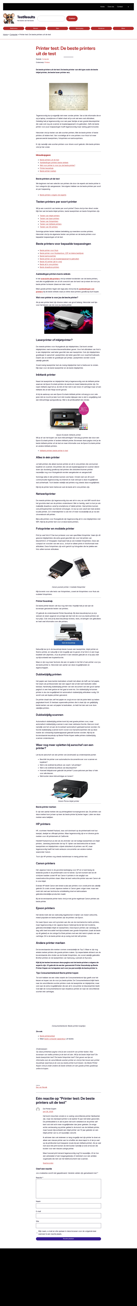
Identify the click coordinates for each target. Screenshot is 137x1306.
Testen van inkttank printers (51, 224)
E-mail (38, 1211)
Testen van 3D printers (49, 227)
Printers (47, 62)
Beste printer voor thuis (49, 250)
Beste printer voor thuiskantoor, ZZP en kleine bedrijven (62, 253)
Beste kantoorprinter (48, 256)
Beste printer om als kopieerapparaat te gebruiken (59, 259)
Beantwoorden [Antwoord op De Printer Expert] (48, 1163)
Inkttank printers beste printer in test (54, 451)
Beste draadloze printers (49, 267)
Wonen (35, 28)
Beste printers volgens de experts (53, 195)
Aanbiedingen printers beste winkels (54, 163)
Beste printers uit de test (49, 160)
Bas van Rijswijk (41, 1087)
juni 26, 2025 (48, 1112)
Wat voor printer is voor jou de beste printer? (57, 165)
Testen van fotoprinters (49, 221)
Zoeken (72, 18)
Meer (123, 28)
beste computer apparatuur (55, 1039)
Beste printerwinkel (47, 1036)
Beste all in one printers (49, 264)
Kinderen (101, 28)
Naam (38, 1201)
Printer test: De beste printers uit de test (65, 50)
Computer (14, 35)
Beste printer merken (48, 171)
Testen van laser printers (49, 219)
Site (37, 1221)
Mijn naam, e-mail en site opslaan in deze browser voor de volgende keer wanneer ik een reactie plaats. (67, 1232)
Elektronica (13, 28)
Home (5, 35)
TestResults (26, 17)
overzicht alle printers (50, 279)
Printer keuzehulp (46, 168)
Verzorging (79, 28)
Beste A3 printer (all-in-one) (51, 262)
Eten (57, 28)
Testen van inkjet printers (50, 216)
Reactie (39, 1178)
